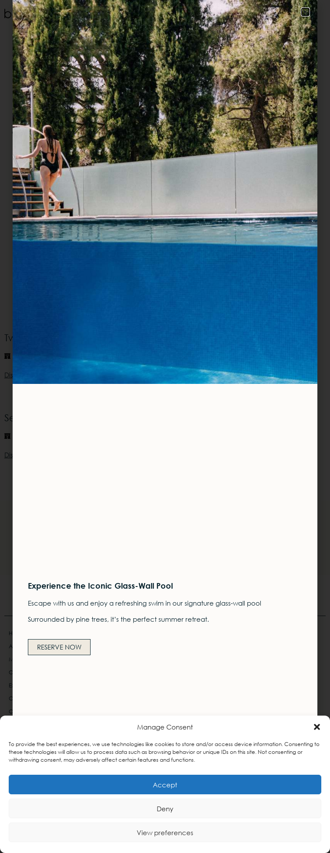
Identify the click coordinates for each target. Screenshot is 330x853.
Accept (165, 784)
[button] (317, 727)
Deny (165, 808)
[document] (165, 426)
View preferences (165, 832)
